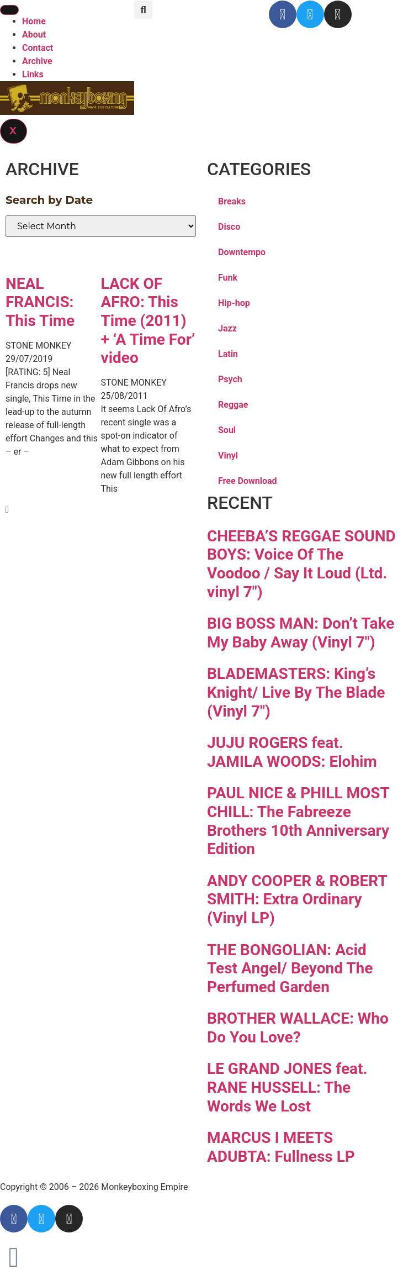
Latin (228, 354)
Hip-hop (234, 303)
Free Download (247, 481)
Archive (37, 61)
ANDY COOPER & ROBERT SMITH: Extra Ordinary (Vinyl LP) (297, 899)
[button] (143, 10)
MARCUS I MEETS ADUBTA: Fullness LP (281, 1147)
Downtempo (242, 252)
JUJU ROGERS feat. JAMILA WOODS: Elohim (292, 752)
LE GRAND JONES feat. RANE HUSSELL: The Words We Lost (287, 1087)
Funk (227, 277)
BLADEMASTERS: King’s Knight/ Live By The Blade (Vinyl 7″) (296, 692)
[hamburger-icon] (9, 10)
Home (34, 21)
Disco (229, 227)
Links (33, 74)
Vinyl (228, 455)
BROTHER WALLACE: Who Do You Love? (298, 1027)
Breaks (232, 201)
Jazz (227, 328)
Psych (230, 379)
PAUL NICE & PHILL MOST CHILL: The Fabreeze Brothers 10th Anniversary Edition (298, 821)
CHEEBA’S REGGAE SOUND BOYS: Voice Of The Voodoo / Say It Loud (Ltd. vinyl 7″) (301, 564)
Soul (227, 430)
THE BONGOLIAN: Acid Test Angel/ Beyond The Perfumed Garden (290, 968)
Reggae (233, 404)
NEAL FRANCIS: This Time (40, 302)
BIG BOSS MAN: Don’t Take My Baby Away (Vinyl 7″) (300, 632)
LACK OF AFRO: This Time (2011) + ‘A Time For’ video (148, 321)
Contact (37, 48)
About (34, 34)
